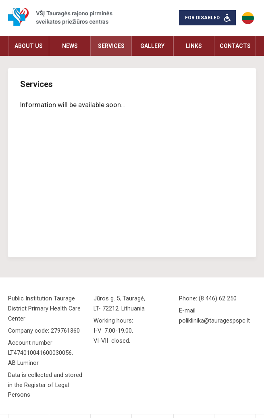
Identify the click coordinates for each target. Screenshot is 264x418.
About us (29, 46)
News (70, 46)
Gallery (152, 46)
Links (194, 46)
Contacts (235, 46)
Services (111, 46)
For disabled (202, 18)
